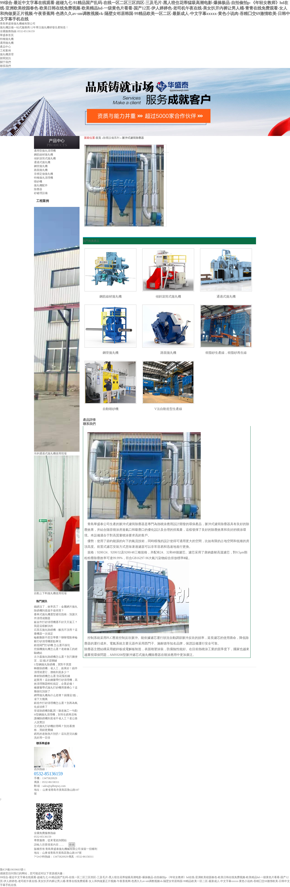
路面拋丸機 (41, 170)
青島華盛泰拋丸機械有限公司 (17, 23)
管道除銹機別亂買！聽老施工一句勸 (55, 710)
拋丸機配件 (41, 185)
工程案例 (5, 50)
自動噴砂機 (110, 409)
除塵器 (38, 189)
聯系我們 (5, 66)
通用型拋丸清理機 (45, 150)
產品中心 (5, 46)
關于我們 (5, 62)
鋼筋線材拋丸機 (43, 154)
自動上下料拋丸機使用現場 (50, 593)
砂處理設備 (41, 193)
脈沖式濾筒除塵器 (133, 137)
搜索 (72, 844)
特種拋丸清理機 (43, 177)
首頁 (98, 137)
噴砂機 (38, 181)
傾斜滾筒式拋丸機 (45, 158)
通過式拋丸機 (42, 162)
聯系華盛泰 (43, 743)
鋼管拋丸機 (41, 166)
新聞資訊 (5, 58)
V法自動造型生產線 (168, 409)
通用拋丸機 (7, 42)
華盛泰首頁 (7, 35)
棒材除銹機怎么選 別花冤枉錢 (52, 676)
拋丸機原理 (7, 54)
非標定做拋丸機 (43, 173)
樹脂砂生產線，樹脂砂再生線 (226, 352)
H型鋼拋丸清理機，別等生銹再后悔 (55, 714)
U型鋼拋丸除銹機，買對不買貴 (52, 664)
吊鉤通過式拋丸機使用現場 (50, 453)
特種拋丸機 (7, 39)
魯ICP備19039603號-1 (13, 869)
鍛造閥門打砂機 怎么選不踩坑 (52, 645)
